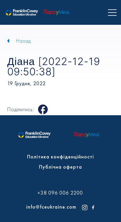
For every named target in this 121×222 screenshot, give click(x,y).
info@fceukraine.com (51, 207)
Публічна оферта (60, 166)
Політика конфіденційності (60, 156)
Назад (23, 40)
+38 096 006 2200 (60, 193)
